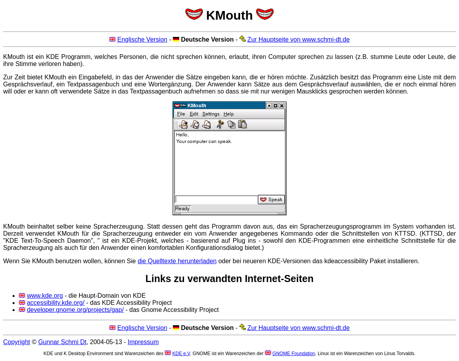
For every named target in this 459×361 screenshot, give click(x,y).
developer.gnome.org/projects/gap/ (75, 309)
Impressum (143, 342)
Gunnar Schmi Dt (62, 342)
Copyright (16, 342)
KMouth (229, 15)
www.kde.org (45, 295)
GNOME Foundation (293, 353)
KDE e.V (181, 353)
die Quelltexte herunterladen (177, 261)
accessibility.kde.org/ (55, 302)
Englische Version (142, 39)
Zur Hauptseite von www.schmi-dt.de (298, 39)
